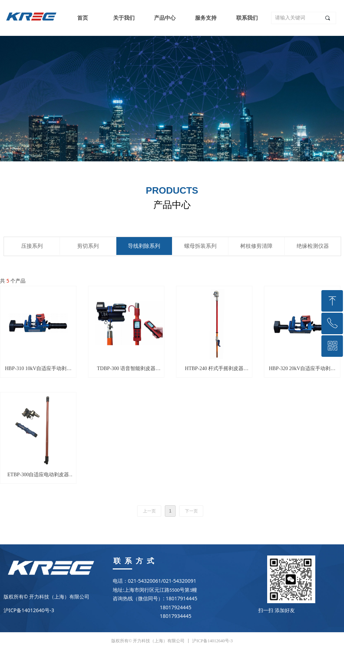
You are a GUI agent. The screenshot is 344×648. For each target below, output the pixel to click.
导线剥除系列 (144, 246)
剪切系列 (88, 246)
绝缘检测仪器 (313, 246)
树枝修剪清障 (256, 246)
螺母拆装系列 (200, 246)
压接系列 (32, 246)
